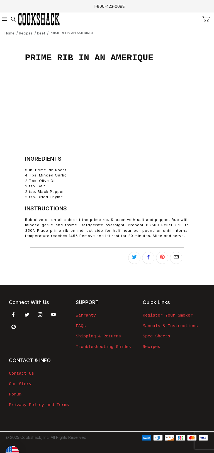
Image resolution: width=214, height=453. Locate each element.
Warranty (86, 315)
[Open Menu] (4, 19)
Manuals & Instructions (170, 326)
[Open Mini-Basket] (208, 19)
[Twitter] (26, 314)
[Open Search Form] (13, 19)
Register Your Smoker (168, 315)
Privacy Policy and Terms (39, 405)
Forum (15, 394)
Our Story (20, 384)
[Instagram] (40, 314)
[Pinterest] (13, 326)
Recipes (151, 347)
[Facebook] (13, 314)
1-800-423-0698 (109, 6)
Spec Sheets (156, 336)
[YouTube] (53, 314)
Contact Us (21, 373)
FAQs (81, 326)
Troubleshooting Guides (103, 347)
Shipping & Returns (98, 336)
